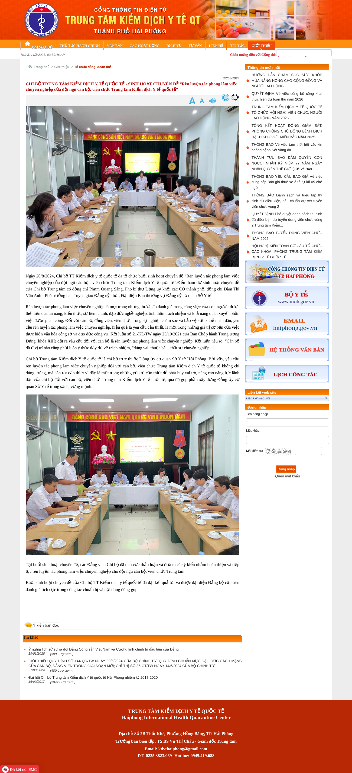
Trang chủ (41, 67)
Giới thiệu (61, 67)
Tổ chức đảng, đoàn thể (92, 67)
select (326, 398)
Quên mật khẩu (287, 476)
